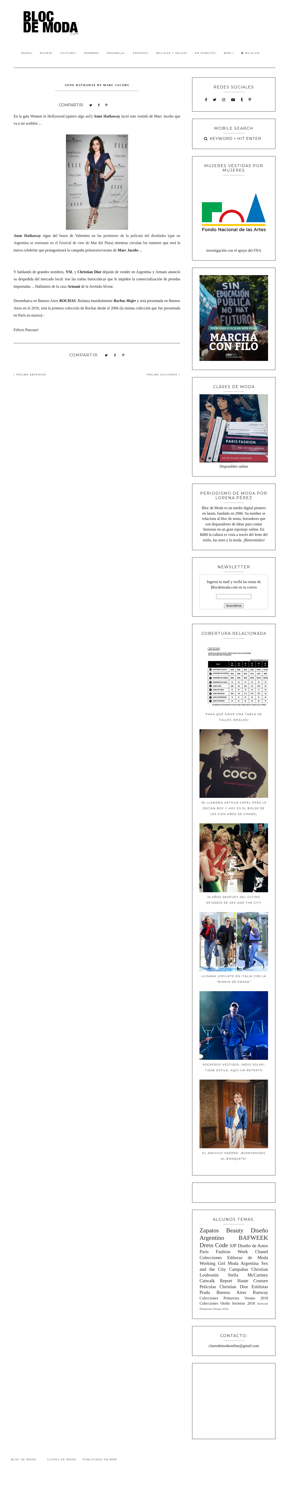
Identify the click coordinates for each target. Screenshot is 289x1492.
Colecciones (210, 1257)
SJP (233, 1245)
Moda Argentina (243, 1263)
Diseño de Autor (253, 1245)
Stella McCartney (248, 1274)
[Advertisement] (234, 1400)
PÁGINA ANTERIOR (30, 374)
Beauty (235, 1230)
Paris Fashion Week (223, 1251)
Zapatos (141, 53)
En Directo (206, 53)
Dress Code (213, 1245)
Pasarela (116, 53)
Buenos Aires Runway (242, 1292)
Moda (27, 53)
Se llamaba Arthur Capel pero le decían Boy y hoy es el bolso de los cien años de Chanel (234, 808)
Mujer (46, 53)
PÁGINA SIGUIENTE (163, 374)
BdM (229, 53)
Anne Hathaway (107, 116)
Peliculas (207, 1286)
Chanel (261, 1251)
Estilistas (260, 1286)
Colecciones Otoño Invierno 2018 (227, 1303)
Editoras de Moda (247, 1257)
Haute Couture (252, 1280)
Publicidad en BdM (100, 1459)
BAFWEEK (253, 1237)
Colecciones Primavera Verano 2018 (233, 1298)
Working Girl (212, 1263)
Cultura (68, 53)
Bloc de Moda (23, 1459)
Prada (204, 1292)
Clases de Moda (61, 1459)
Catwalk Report (215, 1280)
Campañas (238, 1269)
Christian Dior (233, 1286)
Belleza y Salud (172, 53)
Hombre (92, 53)
